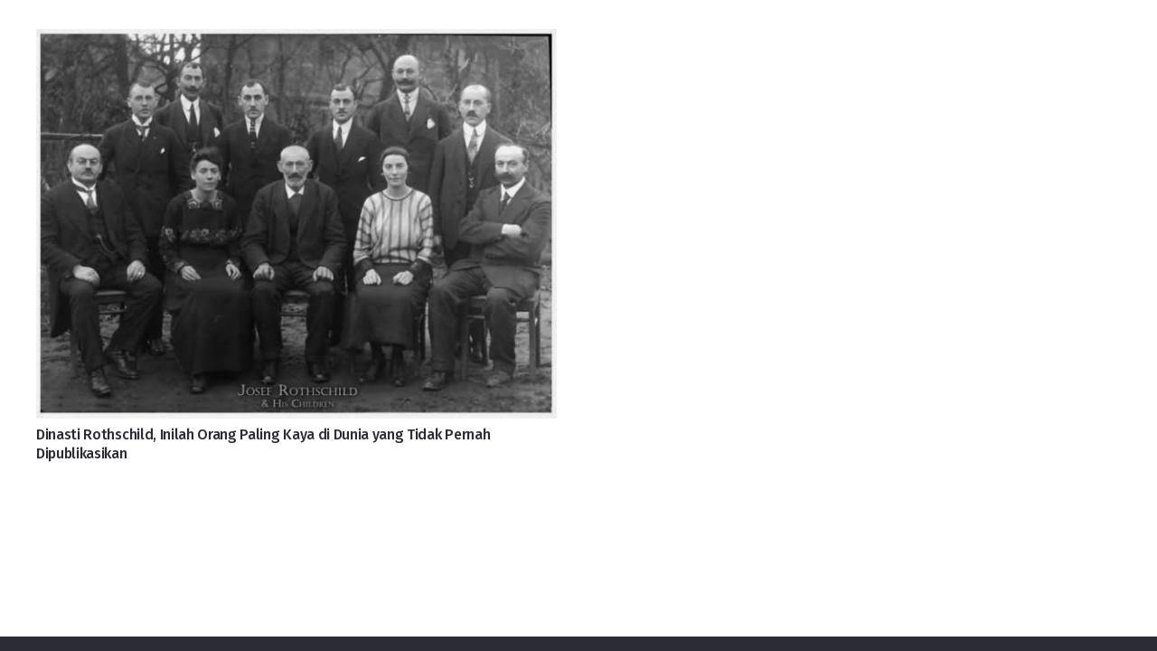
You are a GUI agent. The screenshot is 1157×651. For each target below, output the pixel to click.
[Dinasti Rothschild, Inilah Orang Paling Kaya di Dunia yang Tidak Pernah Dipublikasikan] (296, 43)
